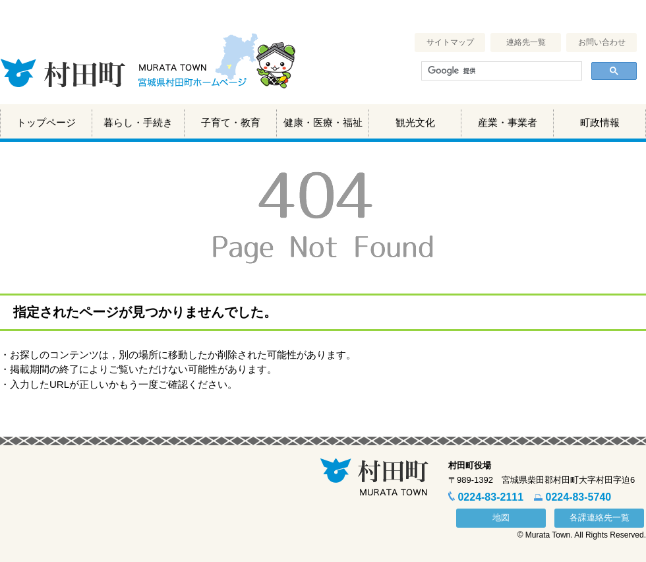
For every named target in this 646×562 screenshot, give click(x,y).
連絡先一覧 (526, 42)
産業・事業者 (507, 122)
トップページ (46, 122)
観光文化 (415, 122)
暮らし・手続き (138, 122)
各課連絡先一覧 (600, 517)
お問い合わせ (602, 42)
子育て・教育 (230, 122)
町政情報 (600, 122)
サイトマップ (450, 42)
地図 (501, 517)
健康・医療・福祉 (323, 122)
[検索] (500, 71)
